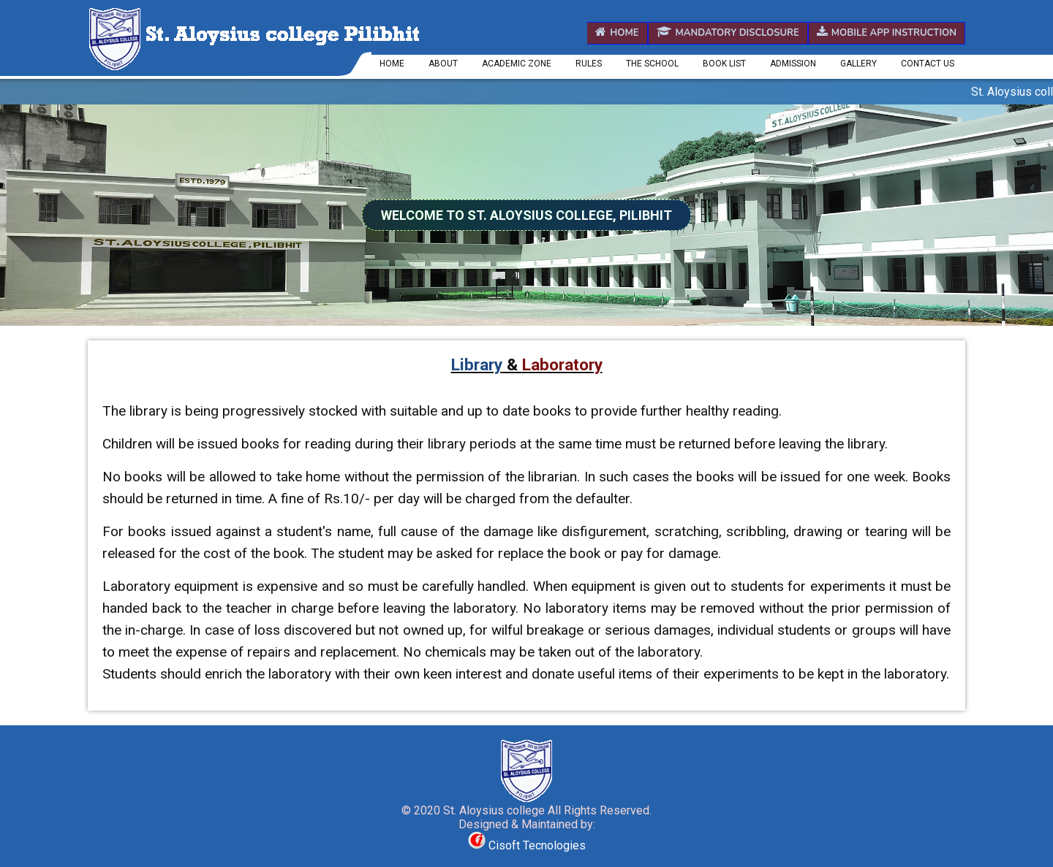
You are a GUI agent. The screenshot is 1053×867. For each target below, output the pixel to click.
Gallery (858, 63)
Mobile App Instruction (886, 32)
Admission (793, 63)
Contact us (927, 63)
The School (652, 63)
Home (616, 32)
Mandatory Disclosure (728, 32)
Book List (724, 63)
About (443, 63)
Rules (588, 63)
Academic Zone (516, 63)
